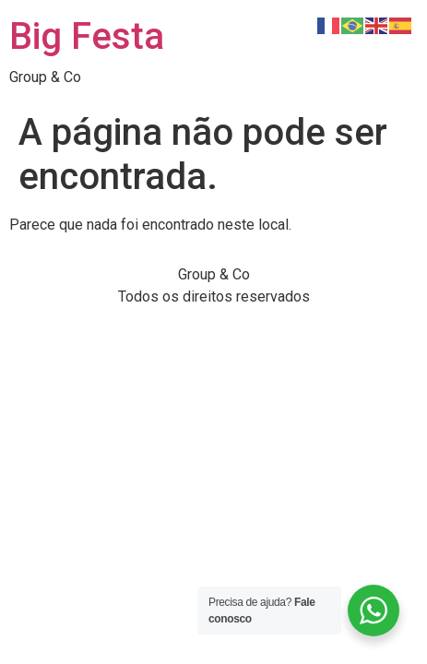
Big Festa (86, 36)
